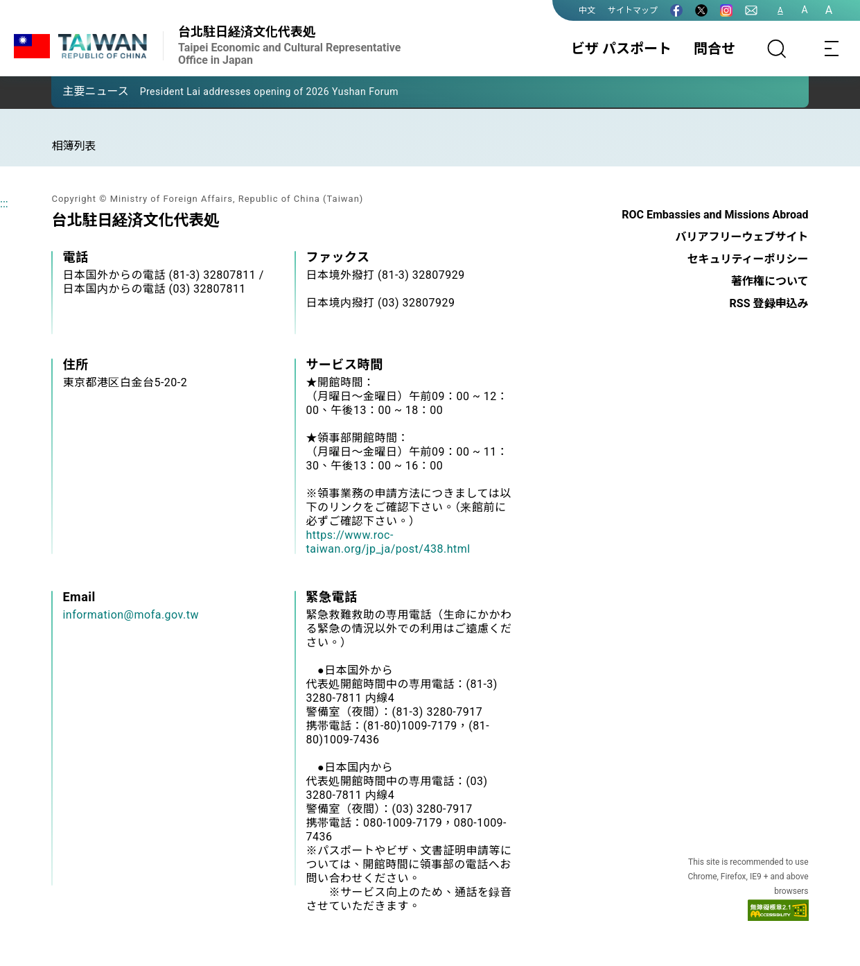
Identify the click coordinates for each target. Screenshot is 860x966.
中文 (587, 10)
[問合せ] (751, 10)
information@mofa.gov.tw (130, 614)
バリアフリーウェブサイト (742, 236)
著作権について (770, 281)
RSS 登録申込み (769, 303)
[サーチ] (777, 48)
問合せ (714, 48)
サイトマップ (633, 10)
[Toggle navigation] (832, 48)
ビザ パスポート (621, 48)
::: (4, 203)
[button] (72, 91)
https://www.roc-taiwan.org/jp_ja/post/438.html (388, 541)
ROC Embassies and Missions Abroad (715, 214)
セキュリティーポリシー (747, 259)
